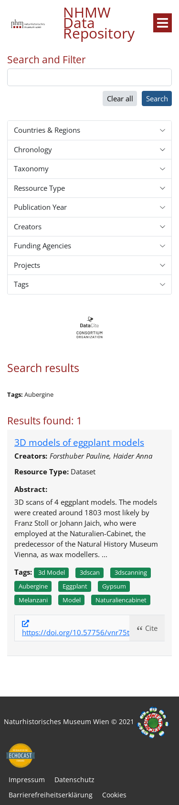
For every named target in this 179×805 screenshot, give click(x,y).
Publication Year (40, 207)
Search (157, 98)
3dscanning (131, 572)
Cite (151, 628)
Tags (21, 284)
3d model (51, 572)
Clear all (120, 98)
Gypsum (114, 586)
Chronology (33, 149)
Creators (28, 226)
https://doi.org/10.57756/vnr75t (75, 632)
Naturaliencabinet (121, 600)
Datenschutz (74, 779)
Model (72, 600)
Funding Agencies (42, 245)
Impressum (27, 779)
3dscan (90, 572)
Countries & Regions (47, 130)
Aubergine (33, 586)
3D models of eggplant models (79, 442)
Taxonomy (31, 168)
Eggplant (75, 586)
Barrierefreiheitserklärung (51, 794)
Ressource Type (39, 188)
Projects (27, 265)
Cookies (114, 794)
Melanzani (33, 600)
